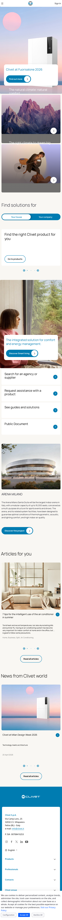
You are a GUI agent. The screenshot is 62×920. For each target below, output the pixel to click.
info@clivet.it (18, 828)
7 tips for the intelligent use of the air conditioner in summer (28, 616)
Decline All (38, 915)
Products (9, 859)
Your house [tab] (16, 217)
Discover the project (14, 530)
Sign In (58, 3)
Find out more (15, 79)
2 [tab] (31, 270)
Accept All (24, 915)
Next (38, 270)
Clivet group (11, 890)
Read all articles (31, 658)
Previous (24, 270)
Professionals (11, 869)
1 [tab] (27, 270)
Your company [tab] (45, 217)
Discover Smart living (19, 353)
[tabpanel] (31, 247)
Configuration (9, 915)
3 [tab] (35, 270)
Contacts (9, 879)
